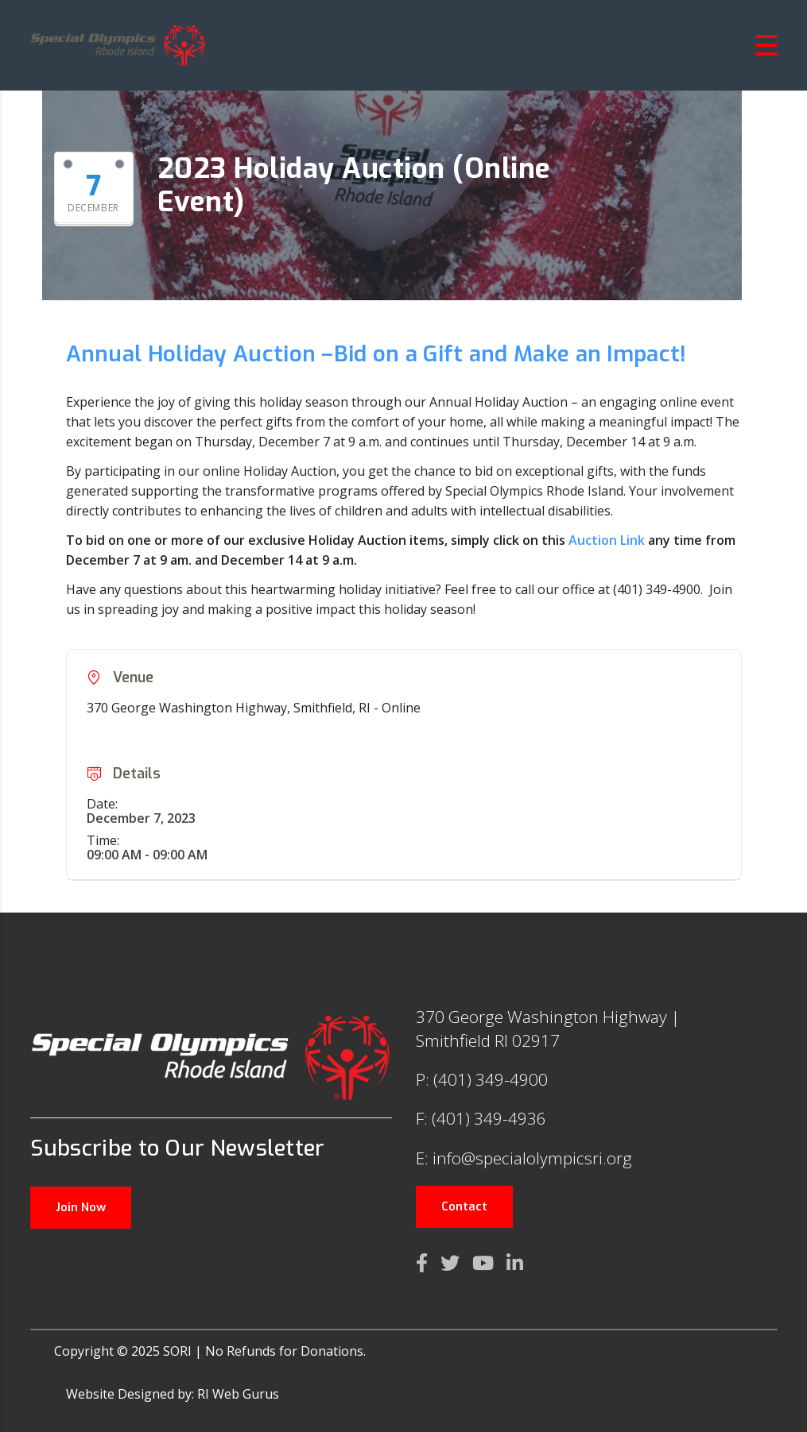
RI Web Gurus (238, 1394)
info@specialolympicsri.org (532, 1158)
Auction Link (606, 540)
